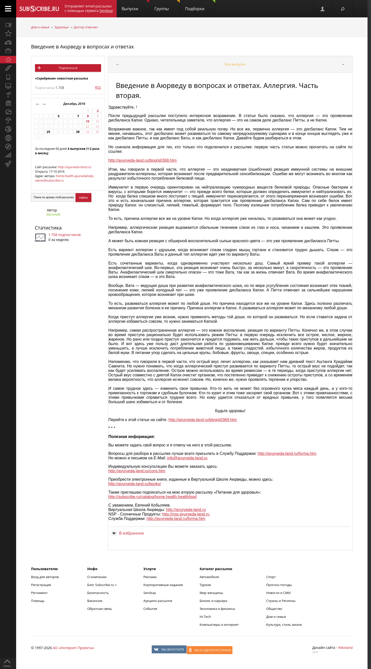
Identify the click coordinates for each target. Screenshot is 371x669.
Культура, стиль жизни (284, 624)
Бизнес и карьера (213, 600)
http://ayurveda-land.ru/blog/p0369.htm (203, 420)
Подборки (200, 5)
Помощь (37, 600)
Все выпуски (235, 64)
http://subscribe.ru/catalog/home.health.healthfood (152, 497)
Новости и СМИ (278, 592)
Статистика (48, 227)
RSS (98, 87)
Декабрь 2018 (74, 104)
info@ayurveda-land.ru (187, 458)
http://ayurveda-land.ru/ (74, 167)
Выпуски (135, 5)
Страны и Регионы (281, 600)
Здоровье (61, 27)
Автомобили (209, 577)
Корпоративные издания (163, 585)
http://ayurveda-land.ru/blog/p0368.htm (142, 160)
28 (77, 132)
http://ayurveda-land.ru (186, 510)
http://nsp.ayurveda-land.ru (185, 514)
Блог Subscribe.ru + (102, 585)
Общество (274, 608)
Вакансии (94, 600)
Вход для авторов (45, 577)
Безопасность (98, 592)
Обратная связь (99, 608)
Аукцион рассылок (157, 600)
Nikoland (345, 647)
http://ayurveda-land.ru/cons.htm (136, 471)
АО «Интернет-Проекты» (73, 647)
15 (87, 121)
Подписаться (68, 68)
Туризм (205, 585)
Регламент (39, 592)
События (150, 608)
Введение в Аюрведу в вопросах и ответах (82, 46)
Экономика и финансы (217, 608)
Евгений (53, 214)
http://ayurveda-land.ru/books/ (134, 484)
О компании (97, 577)
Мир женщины (211, 592)
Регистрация (41, 585)
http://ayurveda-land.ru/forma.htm (287, 453)
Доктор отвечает (86, 27)
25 (48, 132)
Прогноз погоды (279, 585)
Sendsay (149, 592)
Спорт (271, 577)
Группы (167, 5)
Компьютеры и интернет (219, 624)
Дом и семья (40, 27)
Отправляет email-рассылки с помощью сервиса (89, 8)
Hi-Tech (205, 616)
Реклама (149, 577)
